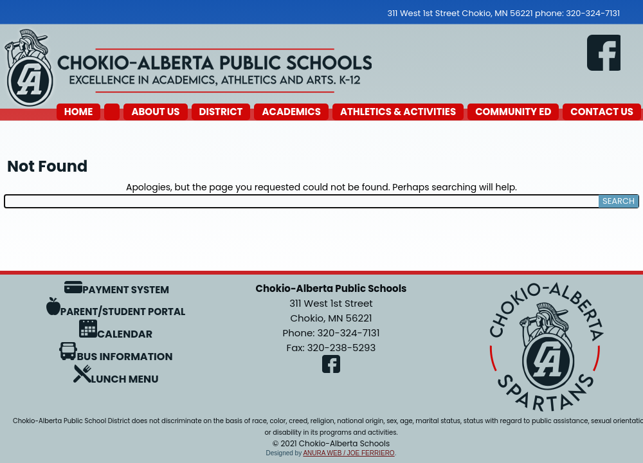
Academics (291, 111)
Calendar (115, 334)
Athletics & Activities (398, 111)
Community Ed (513, 111)
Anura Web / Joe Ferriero (348, 453)
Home (78, 111)
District (221, 111)
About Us (155, 111)
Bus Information (116, 356)
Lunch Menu (116, 379)
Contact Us (601, 111)
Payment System (116, 289)
